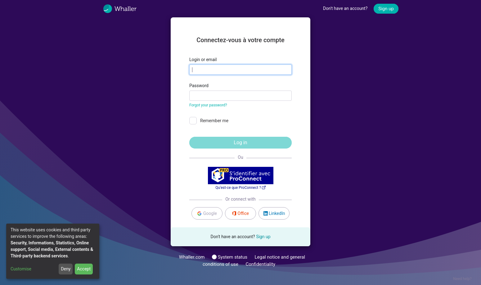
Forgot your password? (208, 105)
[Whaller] (124, 8)
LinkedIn (274, 213)
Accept (84, 268)
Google (207, 213)
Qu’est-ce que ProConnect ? (240, 187)
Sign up (386, 8)
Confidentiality (260, 264)
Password (199, 85)
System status (229, 257)
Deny (65, 268)
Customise (21, 268)
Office (240, 213)
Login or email (203, 59)
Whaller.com (192, 257)
